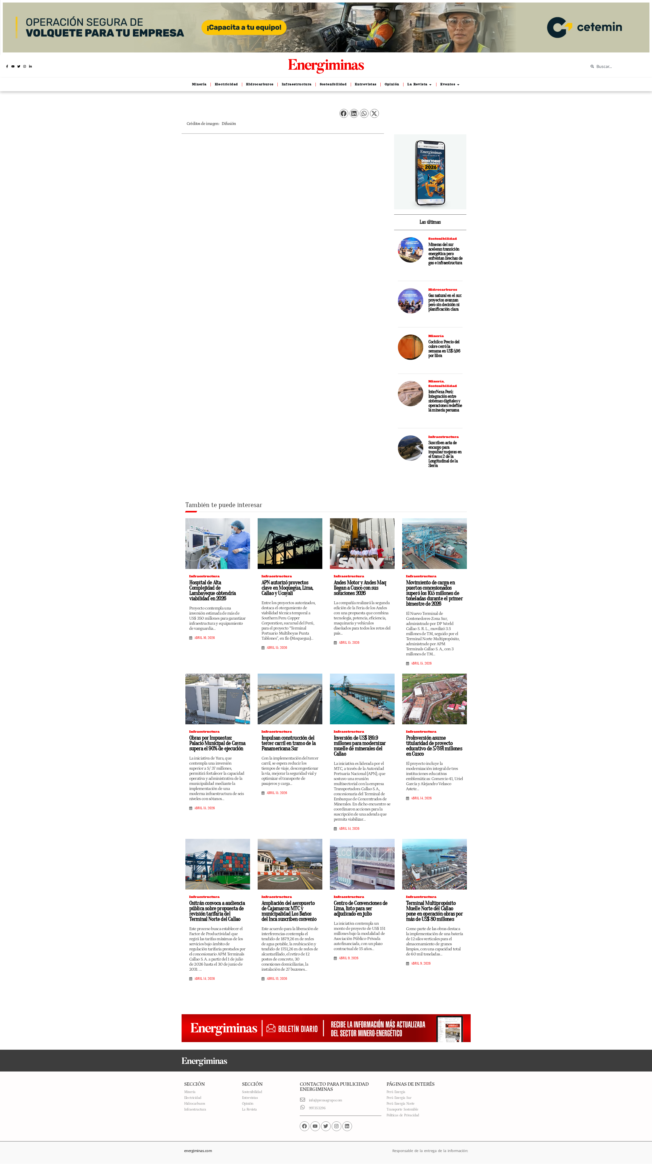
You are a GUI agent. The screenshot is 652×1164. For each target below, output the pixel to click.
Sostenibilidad (442, 239)
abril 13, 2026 (277, 979)
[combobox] (616, 66)
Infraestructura (443, 437)
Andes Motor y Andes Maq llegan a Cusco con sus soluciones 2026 (360, 588)
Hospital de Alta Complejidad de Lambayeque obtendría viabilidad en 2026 (212, 590)
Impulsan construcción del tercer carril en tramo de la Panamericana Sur (288, 743)
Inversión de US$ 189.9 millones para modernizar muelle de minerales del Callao (360, 746)
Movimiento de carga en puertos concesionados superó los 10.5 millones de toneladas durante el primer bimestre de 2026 (434, 593)
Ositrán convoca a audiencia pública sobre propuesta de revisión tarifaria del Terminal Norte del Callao (217, 911)
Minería (436, 336)
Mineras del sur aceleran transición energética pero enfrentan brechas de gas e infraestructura (445, 254)
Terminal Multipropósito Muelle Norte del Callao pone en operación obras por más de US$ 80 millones (434, 911)
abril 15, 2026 (277, 648)
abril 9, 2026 (348, 958)
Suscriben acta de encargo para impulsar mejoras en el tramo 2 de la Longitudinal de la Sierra (445, 454)
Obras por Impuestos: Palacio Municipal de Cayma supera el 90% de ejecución (217, 743)
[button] (344, 113)
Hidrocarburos (442, 289)
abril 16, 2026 (204, 638)
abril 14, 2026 (349, 828)
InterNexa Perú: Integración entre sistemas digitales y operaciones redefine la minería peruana (445, 401)
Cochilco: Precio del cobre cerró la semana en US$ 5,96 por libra (444, 348)
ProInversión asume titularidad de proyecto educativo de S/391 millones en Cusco (434, 746)
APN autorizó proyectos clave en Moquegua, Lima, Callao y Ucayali (287, 588)
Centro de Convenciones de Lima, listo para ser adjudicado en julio (360, 908)
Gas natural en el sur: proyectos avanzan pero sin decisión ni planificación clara (445, 302)
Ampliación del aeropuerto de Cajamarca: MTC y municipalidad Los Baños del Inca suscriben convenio (288, 911)
